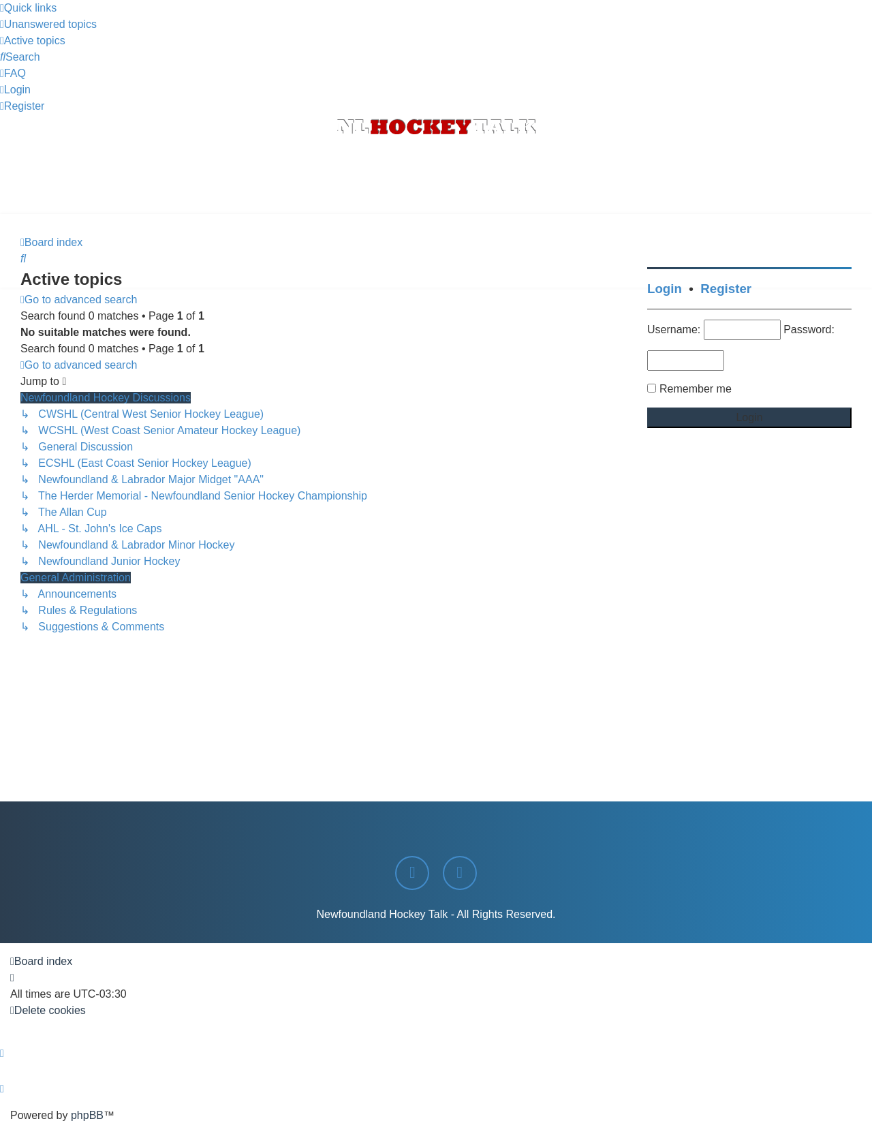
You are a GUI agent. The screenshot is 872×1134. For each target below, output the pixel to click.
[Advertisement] (436, 176)
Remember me (695, 389)
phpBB (87, 1115)
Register (725, 288)
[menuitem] (48, 24)
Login (664, 288)
